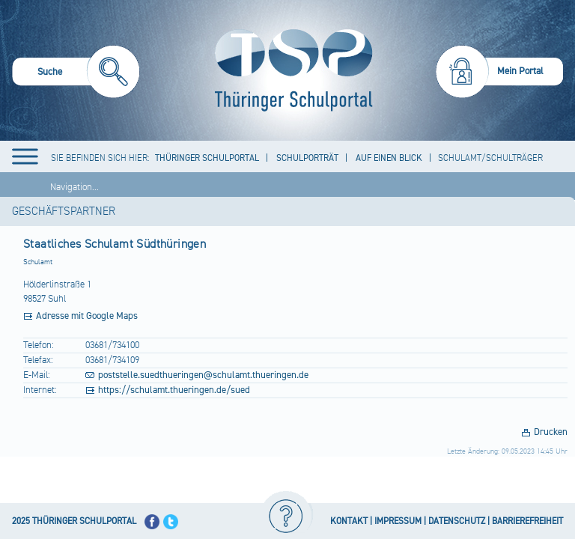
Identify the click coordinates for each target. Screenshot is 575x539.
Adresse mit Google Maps (87, 316)
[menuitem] (76, 74)
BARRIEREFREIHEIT (527, 521)
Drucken (551, 432)
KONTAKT (349, 521)
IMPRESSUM (398, 521)
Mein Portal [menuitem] (520, 71)
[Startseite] (290, 70)
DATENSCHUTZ (456, 521)
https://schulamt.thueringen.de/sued (174, 390)
